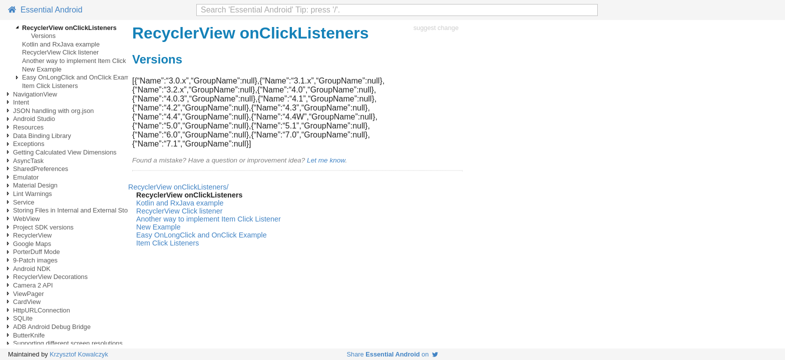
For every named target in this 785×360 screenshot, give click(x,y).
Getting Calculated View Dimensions (65, 152)
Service (24, 202)
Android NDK (32, 268)
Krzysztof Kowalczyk (79, 354)
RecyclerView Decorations (50, 276)
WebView (26, 218)
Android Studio (34, 118)
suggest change (436, 28)
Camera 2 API (33, 285)
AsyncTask (28, 160)
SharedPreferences (40, 168)
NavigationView (35, 94)
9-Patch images (35, 260)
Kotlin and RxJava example (61, 44)
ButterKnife (29, 335)
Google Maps (32, 244)
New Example (42, 69)
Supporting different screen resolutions (68, 343)
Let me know (326, 160)
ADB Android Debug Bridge (52, 326)
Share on (393, 354)
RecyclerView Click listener (60, 52)
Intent (21, 102)
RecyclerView (32, 235)
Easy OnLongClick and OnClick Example (80, 77)
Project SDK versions (43, 227)
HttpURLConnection (41, 310)
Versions (43, 36)
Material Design (35, 185)
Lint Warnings (32, 194)
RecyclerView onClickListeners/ (178, 187)
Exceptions (29, 144)
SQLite (23, 318)
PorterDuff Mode (36, 252)
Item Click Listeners (50, 86)
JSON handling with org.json (53, 110)
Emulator (26, 177)
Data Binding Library (42, 136)
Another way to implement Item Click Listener (86, 60)
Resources (28, 127)
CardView (27, 302)
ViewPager (28, 294)
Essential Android (45, 10)
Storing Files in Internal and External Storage (77, 210)
